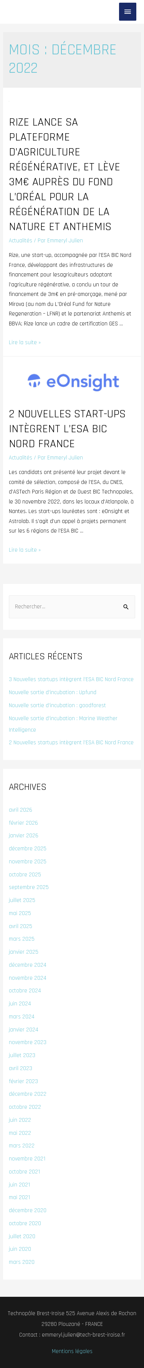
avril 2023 (20, 1068)
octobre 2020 (25, 1223)
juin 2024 (20, 1003)
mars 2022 (22, 1145)
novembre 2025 (27, 861)
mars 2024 (22, 1016)
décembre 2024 (27, 965)
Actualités (20, 240)
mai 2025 (20, 913)
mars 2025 (22, 939)
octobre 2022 (25, 1107)
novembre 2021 (27, 1158)
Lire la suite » (25, 342)
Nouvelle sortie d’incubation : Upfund (52, 692)
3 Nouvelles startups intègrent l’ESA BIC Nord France (71, 679)
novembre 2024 (27, 978)
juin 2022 (20, 1120)
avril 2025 (20, 926)
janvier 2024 (23, 1029)
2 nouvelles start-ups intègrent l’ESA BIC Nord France (67, 429)
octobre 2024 (25, 990)
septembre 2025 (29, 887)
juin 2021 (19, 1184)
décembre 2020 (27, 1210)
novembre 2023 (27, 1042)
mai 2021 (19, 1197)
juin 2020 (20, 1249)
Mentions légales (72, 1351)
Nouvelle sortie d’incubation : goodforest (57, 705)
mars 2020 (22, 1262)
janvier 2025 (23, 952)
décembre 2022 (27, 1094)
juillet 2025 (22, 900)
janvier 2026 (23, 835)
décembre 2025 (27, 848)
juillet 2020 (22, 1236)
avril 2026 (20, 810)
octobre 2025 (25, 874)
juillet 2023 (22, 1055)
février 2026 (23, 823)
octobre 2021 (24, 1171)
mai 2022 (20, 1133)
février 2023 (23, 1081)
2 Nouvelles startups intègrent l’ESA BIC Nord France (71, 742)
